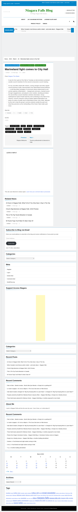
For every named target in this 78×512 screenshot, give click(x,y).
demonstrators (10, 129)
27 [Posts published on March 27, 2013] (26, 467)
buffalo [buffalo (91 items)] (12, 493)
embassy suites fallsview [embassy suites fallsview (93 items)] (60, 493)
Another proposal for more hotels (51, 398)
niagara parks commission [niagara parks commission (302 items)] (21, 500)
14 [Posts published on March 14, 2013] (36, 463)
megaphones (36, 129)
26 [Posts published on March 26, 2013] (16, 467)
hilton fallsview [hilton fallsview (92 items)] (43, 495)
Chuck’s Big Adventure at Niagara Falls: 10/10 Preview (22, 209)
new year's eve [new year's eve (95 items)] (29, 498)
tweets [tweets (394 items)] (16, 503)
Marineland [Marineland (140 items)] (8, 498)
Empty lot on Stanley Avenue (59, 395)
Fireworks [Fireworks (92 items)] (39, 495)
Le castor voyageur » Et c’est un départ (17, 388)
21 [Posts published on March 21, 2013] (36, 465)
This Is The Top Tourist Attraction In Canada (19, 215)
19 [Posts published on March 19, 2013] (16, 465)
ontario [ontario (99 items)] (56, 500)
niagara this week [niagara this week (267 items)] (40, 500)
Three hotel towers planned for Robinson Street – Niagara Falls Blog (24, 398)
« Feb (7, 471)
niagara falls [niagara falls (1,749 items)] (43, 498)
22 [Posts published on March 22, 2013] (46, 465)
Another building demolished (41, 438)
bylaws (23, 126)
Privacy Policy (35, 23)
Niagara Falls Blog (39, 10)
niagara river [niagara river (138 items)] (32, 500)
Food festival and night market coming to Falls (24, 441)
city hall (30, 126)
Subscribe (11, 243)
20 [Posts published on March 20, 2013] (26, 465)
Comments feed (11, 279)
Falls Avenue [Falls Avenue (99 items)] (67, 493)
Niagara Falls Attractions (12, 65)
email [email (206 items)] (40, 493)
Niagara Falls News (40, 65)
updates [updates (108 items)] (24, 503)
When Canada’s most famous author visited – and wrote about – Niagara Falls (55, 2)
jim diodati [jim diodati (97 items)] (62, 495)
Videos (45, 23)
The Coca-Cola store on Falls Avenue (38, 388)
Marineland (27, 129)
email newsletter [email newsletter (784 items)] (49, 493)
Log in (8, 272)
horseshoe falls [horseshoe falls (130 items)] (56, 495)
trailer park (27, 131)
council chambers (39, 126)
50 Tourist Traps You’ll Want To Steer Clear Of (19, 221)
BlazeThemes (53, 508)
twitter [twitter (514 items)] (21, 503)
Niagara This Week (13, 76)
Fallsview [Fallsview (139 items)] (14, 495)
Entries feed (10, 275)
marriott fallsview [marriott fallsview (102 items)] (14, 498)
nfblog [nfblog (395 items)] (35, 498)
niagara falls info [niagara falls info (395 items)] (55, 498)
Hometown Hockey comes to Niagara (49, 435)
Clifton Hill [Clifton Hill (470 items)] (35, 493)
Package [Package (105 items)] (59, 500)
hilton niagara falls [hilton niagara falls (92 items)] (49, 495)
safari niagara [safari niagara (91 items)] (70, 500)
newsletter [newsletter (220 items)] (23, 498)
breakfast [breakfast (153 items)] (8, 493)
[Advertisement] (39, 44)
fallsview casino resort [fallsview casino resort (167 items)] (31, 495)
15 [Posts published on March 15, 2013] (46, 463)
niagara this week (10, 131)
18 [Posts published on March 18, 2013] (7, 465)
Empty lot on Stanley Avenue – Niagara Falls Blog (19, 438)
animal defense (15, 126)
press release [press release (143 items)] (64, 500)
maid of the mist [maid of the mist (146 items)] (68, 495)
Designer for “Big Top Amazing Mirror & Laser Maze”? (59, 391)
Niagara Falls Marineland (27, 65)
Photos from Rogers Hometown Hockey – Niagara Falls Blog (22, 435)
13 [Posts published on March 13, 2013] (26, 463)
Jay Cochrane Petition (34, 19)
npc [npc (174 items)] (53, 500)
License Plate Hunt (50, 19)
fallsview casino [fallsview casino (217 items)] (21, 495)
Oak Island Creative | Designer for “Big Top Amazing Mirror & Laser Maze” (25, 391)
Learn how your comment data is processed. (38, 191)
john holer (19, 129)
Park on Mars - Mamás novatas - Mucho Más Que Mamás (21, 385)
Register (9, 269)
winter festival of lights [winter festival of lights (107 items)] (31, 503)
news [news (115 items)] (19, 498)
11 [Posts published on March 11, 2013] (7, 463)
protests (20, 131)
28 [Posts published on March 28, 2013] (36, 467)
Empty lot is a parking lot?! (45, 385)
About (23, 19)
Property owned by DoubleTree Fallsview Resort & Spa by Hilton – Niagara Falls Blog (28, 395)
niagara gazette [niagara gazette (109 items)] (9, 500)
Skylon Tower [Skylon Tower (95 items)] (8, 503)
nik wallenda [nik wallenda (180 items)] (49, 500)
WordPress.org (11, 282)
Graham (8, 72)
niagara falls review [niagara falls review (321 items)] (67, 498)
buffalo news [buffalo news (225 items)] (16, 493)
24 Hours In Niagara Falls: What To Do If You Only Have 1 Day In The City (28, 203)
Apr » (11, 471)
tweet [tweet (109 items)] (12, 503)
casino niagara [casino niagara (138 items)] (28, 493)
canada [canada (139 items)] (22, 493)
